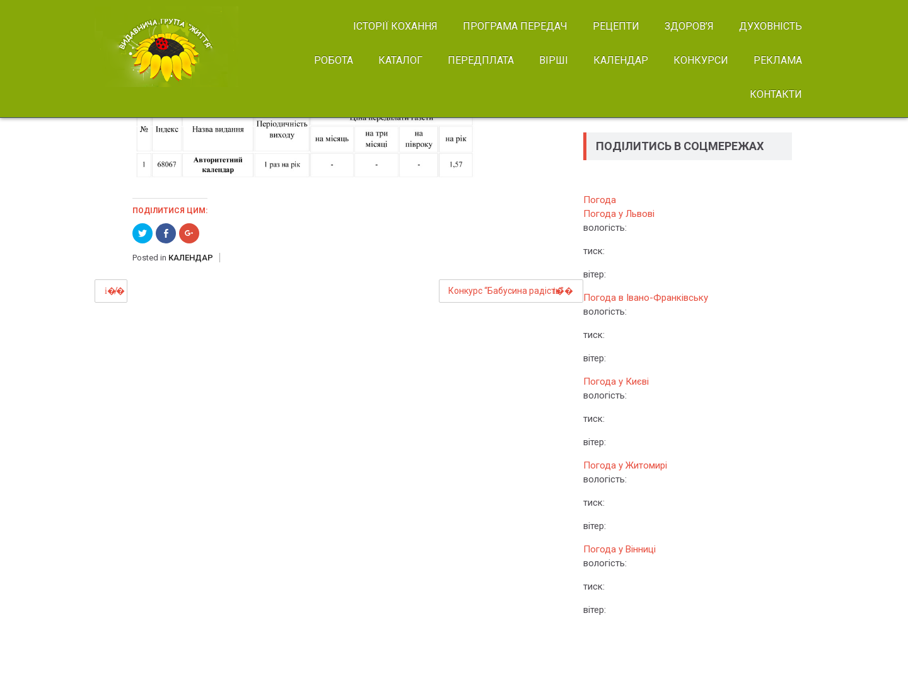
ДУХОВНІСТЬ (770, 26)
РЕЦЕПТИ (616, 26)
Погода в (645, 297)
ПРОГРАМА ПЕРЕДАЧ (515, 26)
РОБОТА (333, 60)
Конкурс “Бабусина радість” (506, 291)
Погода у (619, 213)
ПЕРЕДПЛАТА (481, 60)
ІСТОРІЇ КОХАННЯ (395, 26)
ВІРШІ (553, 60)
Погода (599, 200)
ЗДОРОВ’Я (689, 26)
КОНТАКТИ (776, 94)
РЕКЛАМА (778, 60)
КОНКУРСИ (700, 60)
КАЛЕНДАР (620, 60)
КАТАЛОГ (400, 60)
